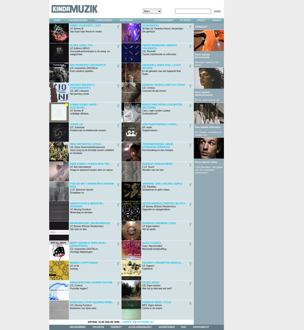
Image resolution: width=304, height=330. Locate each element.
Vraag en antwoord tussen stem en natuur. (91, 167)
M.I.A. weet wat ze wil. (207, 100)
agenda (216, 20)
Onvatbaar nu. (92, 188)
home (57, 20)
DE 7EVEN (185, 20)
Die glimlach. (162, 28)
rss (183, 327)
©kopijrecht (201, 327)
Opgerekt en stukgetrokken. (163, 206)
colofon (98, 327)
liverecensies (104, 20)
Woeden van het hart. (157, 167)
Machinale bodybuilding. (154, 246)
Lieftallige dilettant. (84, 109)
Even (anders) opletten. (88, 68)
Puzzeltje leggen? (91, 285)
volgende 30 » (145, 322)
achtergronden (164, 20)
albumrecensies (78, 20)
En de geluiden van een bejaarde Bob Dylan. (161, 69)
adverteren (167, 327)
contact (116, 327)
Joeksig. (84, 266)
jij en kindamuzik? (140, 327)
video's (201, 20)
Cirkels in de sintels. (156, 305)
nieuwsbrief (78, 327)
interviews (126, 20)
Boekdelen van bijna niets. (91, 305)
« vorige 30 (128, 322)
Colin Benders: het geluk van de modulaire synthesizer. (209, 170)
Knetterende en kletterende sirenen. (88, 127)
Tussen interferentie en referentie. (159, 50)
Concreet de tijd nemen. (163, 88)
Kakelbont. (162, 266)
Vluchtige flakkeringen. (88, 247)
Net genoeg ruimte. (82, 89)
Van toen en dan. (90, 226)
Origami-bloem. (160, 127)
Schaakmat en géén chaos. (162, 186)
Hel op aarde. (159, 226)
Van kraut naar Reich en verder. (86, 28)
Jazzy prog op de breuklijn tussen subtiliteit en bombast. (92, 148)
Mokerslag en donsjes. (87, 208)
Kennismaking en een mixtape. (158, 147)
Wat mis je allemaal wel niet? (157, 285)
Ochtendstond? (162, 109)
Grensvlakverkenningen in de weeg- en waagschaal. (90, 50)
